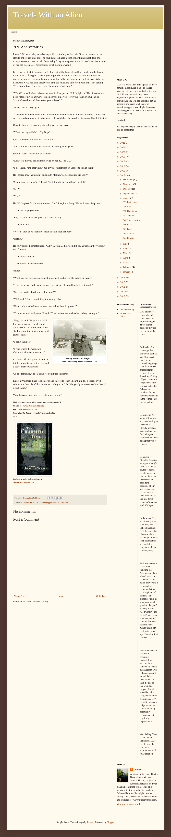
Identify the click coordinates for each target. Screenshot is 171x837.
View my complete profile (129, 804)
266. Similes (128, 233)
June (125, 248)
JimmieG (138, 769)
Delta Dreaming (127, 309)
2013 (123, 282)
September (128, 193)
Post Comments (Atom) (37, 601)
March (126, 262)
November (128, 184)
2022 (123, 143)
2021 (123, 147)
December (128, 179)
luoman (90, 822)
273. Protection (129, 202)
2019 (123, 157)
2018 (123, 161)
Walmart (56, 502)
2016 (123, 171)
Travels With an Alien (47, 14)
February (127, 267)
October (127, 189)
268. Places (127, 224)
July (125, 244)
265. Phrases (128, 238)
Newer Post (19, 596)
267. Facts (127, 229)
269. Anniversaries (131, 220)
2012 (123, 287)
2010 (123, 296)
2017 (123, 166)
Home (14, 31)
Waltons (64, 502)
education (37, 502)
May (125, 253)
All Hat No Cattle (125, 315)
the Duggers (47, 502)
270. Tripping (128, 215)
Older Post (101, 596)
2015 (123, 175)
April (125, 258)
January (127, 272)
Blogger (110, 822)
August (126, 198)
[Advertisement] (133, 56)
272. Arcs (126, 206)
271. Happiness (129, 211)
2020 (123, 152)
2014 (123, 277)
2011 (122, 291)
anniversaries (26, 502)
